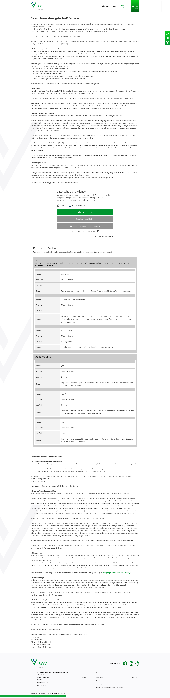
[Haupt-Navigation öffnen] (135, 6)
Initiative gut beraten (102, 684)
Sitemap (82, 684)
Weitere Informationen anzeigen (85, 231)
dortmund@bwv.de (42, 682)
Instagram (131, 663)
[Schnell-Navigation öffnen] (105, 6)
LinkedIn (137, 663)
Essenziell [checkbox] (63, 205)
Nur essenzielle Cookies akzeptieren (84, 226)
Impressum (109, 237)
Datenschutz (99, 237)
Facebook (125, 663)
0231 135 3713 (41, 685)
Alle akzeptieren (85, 212)
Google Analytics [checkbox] (78, 205)
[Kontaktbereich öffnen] (167, 38)
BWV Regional (100, 677)
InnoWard (134, 677)
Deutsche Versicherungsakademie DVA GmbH (110, 687)
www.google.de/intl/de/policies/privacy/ (116, 573)
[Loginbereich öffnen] (114, 6)
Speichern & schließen (85, 219)
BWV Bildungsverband (102, 681)
